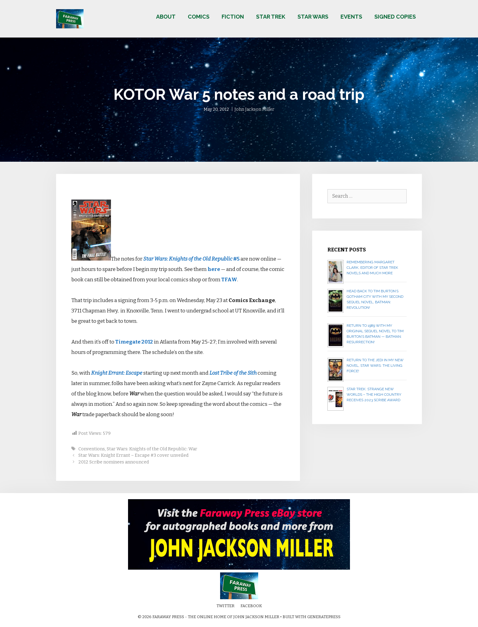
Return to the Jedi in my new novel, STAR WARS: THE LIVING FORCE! (375, 365)
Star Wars (313, 16)
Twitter (225, 606)
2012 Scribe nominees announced (113, 462)
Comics (198, 16)
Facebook (251, 606)
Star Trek (270, 16)
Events (351, 16)
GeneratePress (324, 616)
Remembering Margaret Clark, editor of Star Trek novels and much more (372, 267)
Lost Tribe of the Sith (233, 373)
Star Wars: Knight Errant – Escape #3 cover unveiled (133, 455)
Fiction (233, 16)
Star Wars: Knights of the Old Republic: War (152, 449)
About (166, 16)
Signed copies (395, 16)
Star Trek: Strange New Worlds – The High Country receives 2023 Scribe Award (374, 394)
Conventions (91, 449)
